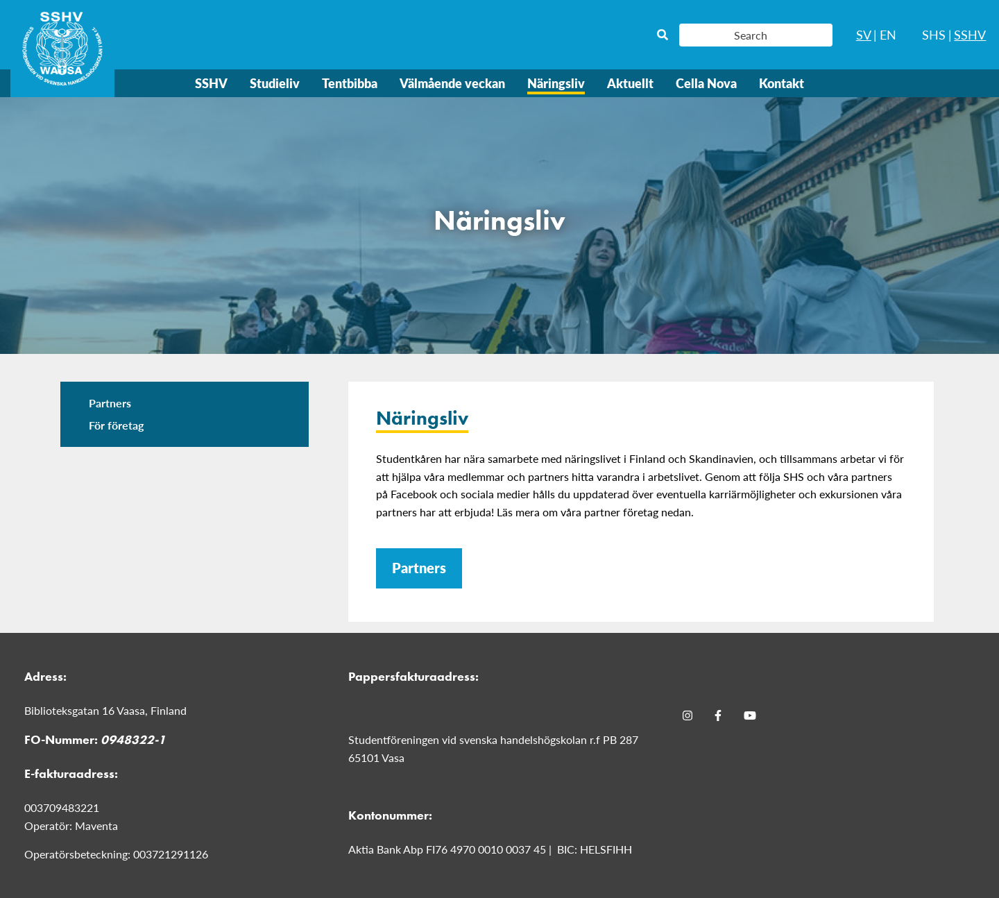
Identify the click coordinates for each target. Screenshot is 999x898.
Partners (110, 403)
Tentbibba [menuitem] (349, 83)
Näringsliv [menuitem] (556, 83)
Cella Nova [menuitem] (706, 83)
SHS (934, 34)
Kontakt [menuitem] (781, 83)
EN (888, 34)
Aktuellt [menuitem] (630, 83)
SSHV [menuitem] (211, 83)
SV (863, 34)
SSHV (970, 34)
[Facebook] (718, 715)
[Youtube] (750, 715)
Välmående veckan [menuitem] (452, 83)
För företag (116, 425)
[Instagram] (687, 715)
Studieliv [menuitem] (275, 83)
